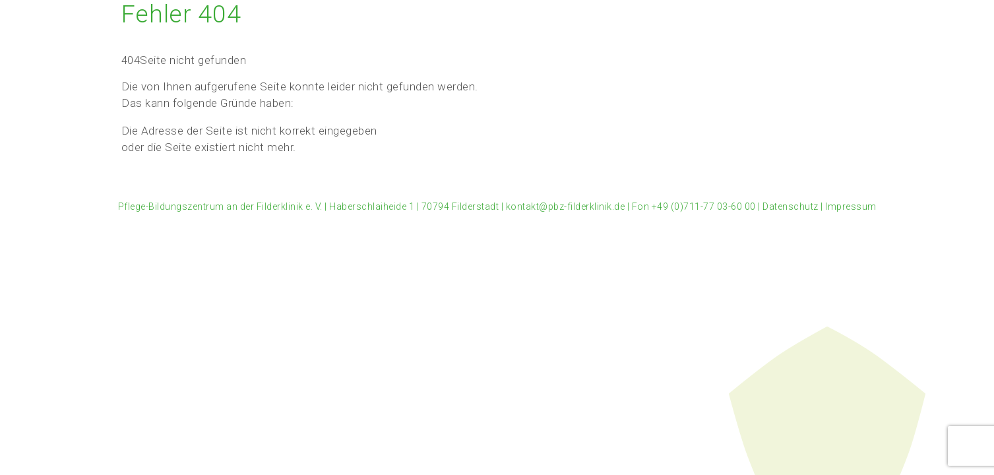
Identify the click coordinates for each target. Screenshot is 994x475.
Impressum (851, 206)
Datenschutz (790, 206)
